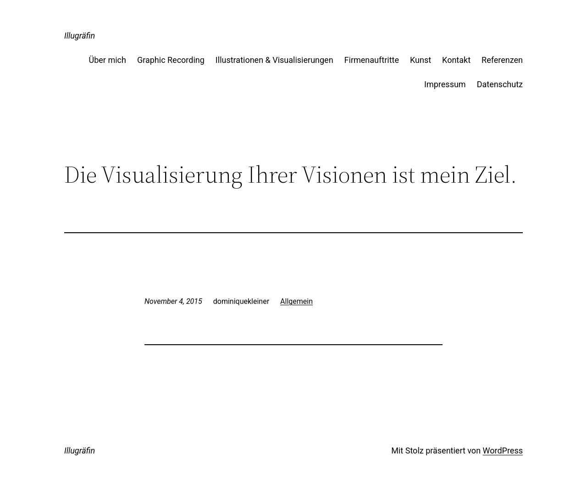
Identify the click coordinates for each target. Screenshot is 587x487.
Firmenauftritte (371, 60)
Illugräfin (79, 35)
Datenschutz (500, 84)
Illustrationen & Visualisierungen (274, 60)
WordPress (503, 450)
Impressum (445, 84)
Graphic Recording (171, 60)
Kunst (420, 60)
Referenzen (502, 60)
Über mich (107, 60)
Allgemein (296, 301)
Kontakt (456, 60)
